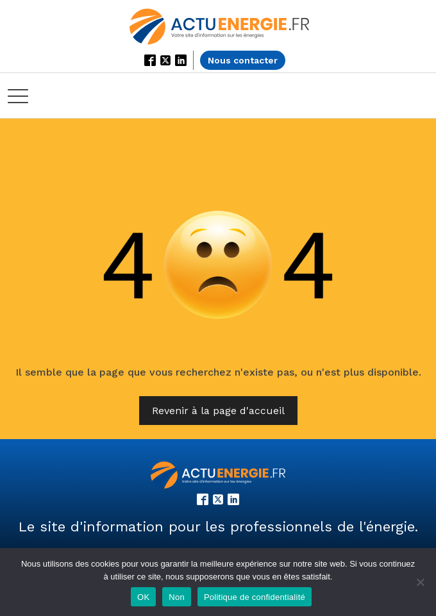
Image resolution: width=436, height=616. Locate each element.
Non (177, 597)
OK (143, 597)
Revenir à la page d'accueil (218, 410)
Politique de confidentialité (254, 597)
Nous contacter (243, 60)
